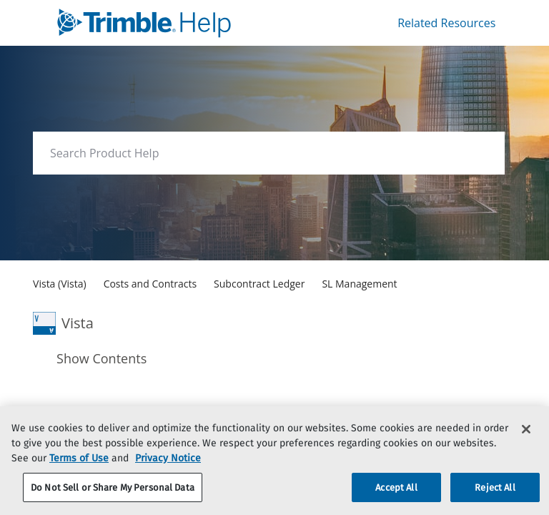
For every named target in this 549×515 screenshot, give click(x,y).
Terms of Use (79, 476)
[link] (171, 23)
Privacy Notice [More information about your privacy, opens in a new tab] (168, 476)
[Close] (526, 447)
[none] (464, 388)
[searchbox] (479, 153)
